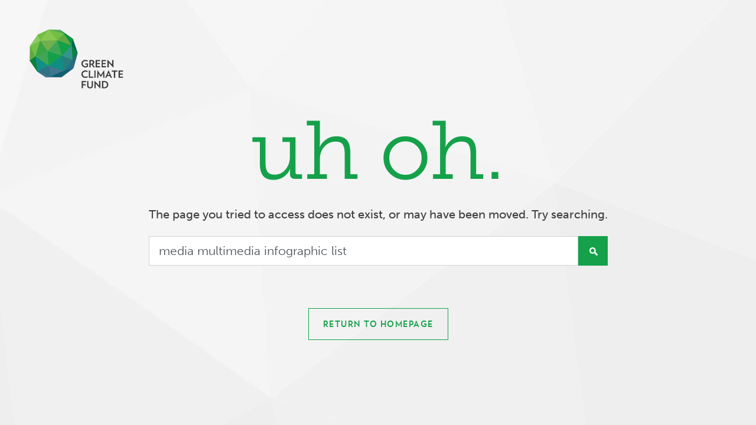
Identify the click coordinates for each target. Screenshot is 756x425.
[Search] (363, 251)
